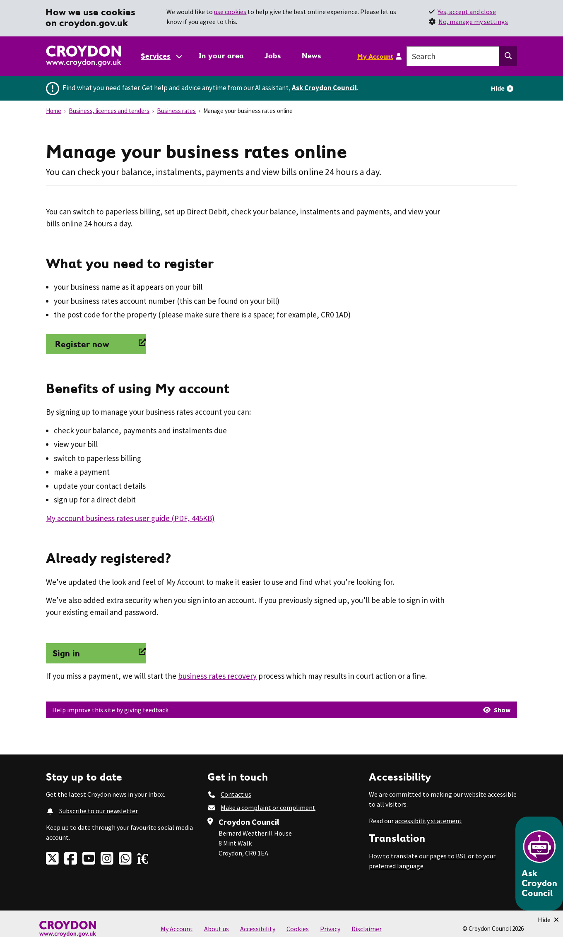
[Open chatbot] (539, 864)
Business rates (176, 111)
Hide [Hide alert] (498, 88)
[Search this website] (508, 56)
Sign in (66, 653)
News (311, 55)
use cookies (230, 11)
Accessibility (257, 929)
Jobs (273, 55)
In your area (221, 55)
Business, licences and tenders (109, 111)
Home (53, 111)
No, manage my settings (473, 21)
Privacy (330, 929)
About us (216, 929)
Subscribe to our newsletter (98, 811)
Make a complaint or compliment (268, 807)
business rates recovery (217, 676)
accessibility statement (428, 821)
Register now (81, 344)
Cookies (297, 929)
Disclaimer (366, 929)
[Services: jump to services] (161, 56)
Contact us (236, 794)
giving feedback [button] (146, 710)
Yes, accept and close (467, 11)
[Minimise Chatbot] (548, 920)
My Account (375, 56)
